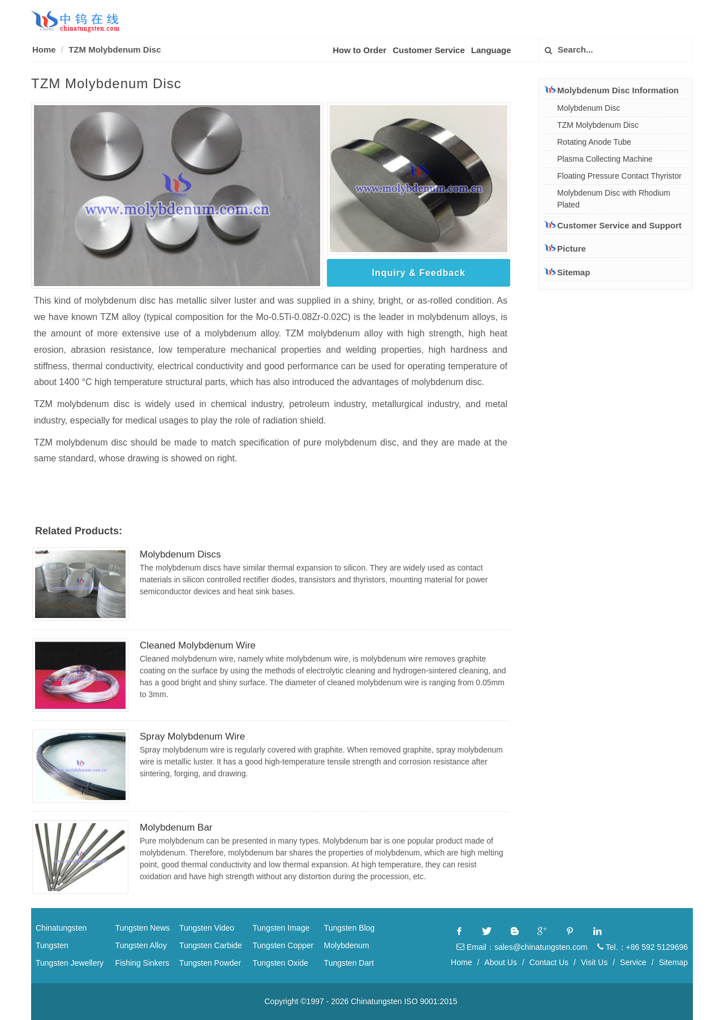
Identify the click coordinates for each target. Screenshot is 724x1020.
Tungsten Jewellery (70, 962)
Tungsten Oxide (280, 962)
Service (633, 962)
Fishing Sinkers (142, 962)
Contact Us (548, 962)
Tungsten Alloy (141, 945)
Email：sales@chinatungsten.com (521, 947)
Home (44, 49)
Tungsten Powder (210, 962)
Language (491, 50)
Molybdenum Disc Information (612, 90)
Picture (565, 248)
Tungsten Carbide (210, 945)
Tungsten (52, 945)
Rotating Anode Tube (594, 141)
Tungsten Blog (349, 927)
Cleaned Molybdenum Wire (198, 645)
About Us (500, 962)
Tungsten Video (206, 927)
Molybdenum (346, 945)
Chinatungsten (61, 927)
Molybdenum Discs (180, 554)
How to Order (359, 50)
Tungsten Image (281, 927)
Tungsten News (142, 927)
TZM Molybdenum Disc (114, 49)
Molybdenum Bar (176, 827)
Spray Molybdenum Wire (192, 736)
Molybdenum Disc (588, 108)
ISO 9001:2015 (430, 1001)
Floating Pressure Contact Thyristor (619, 175)
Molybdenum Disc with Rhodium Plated (613, 198)
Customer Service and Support (613, 225)
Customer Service (429, 50)
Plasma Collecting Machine (605, 158)
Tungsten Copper (283, 945)
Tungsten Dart (349, 962)
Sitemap (567, 272)
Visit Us (594, 962)
